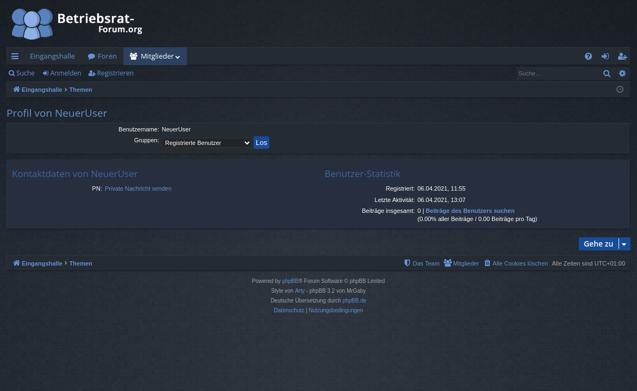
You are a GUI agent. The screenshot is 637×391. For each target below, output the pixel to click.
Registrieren (115, 73)
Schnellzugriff (17, 58)
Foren (107, 56)
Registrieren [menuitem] (624, 58)
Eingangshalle (52, 56)
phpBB (290, 281)
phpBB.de (355, 301)
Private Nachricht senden (138, 188)
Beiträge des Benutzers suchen (470, 210)
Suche (25, 73)
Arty (300, 291)
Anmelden (66, 73)
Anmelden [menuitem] (608, 58)
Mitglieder (157, 56)
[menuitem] (588, 56)
